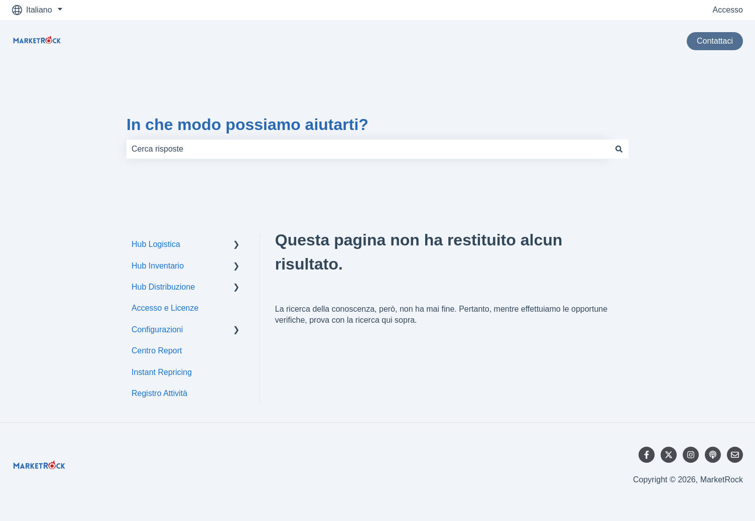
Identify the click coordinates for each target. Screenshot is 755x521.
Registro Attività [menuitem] (159, 393)
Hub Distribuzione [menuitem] (163, 287)
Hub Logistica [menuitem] (156, 244)
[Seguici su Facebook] (647, 455)
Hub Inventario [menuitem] (158, 266)
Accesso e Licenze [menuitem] (165, 308)
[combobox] (368, 149)
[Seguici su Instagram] (691, 455)
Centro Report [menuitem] (157, 350)
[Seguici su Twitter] (669, 455)
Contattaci (715, 41)
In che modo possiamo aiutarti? (247, 124)
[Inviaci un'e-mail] (735, 455)
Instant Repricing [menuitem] (162, 372)
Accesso (728, 10)
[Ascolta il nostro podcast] (713, 455)
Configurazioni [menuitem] (157, 329)
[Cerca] (618, 149)
